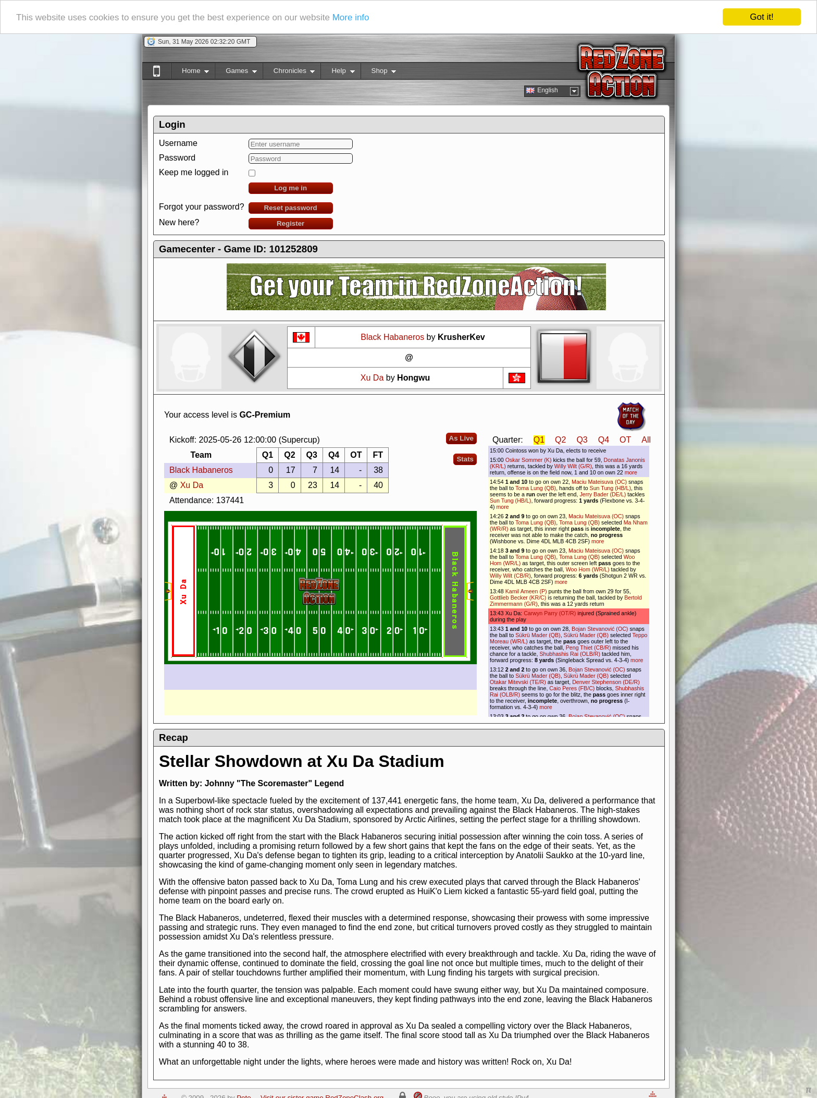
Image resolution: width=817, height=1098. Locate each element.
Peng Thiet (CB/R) (588, 647)
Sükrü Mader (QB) (537, 635)
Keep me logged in (193, 172)
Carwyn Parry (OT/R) (550, 613)
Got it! (761, 17)
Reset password (290, 208)
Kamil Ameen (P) (526, 591)
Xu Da (372, 377)
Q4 (603, 439)
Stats (465, 459)
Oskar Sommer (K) (528, 460)
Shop (379, 73)
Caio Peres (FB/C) (572, 688)
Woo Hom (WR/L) (588, 569)
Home (190, 73)
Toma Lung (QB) (535, 488)
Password (177, 157)
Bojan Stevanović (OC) (600, 629)
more (631, 472)
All (646, 439)
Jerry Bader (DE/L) (602, 494)
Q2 (560, 439)
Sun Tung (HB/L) (610, 488)
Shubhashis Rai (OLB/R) (569, 654)
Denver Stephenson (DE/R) (606, 682)
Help (337, 73)
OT (625, 439)
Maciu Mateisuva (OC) (599, 482)
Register (290, 223)
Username (178, 143)
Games (236, 73)
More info (350, 17)
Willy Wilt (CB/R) (510, 575)
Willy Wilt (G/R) (573, 466)
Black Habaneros (392, 337)
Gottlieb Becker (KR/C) (518, 597)
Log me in (290, 188)
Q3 (581, 439)
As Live (461, 438)
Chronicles (289, 73)
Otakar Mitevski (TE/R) (518, 682)
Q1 (539, 439)
